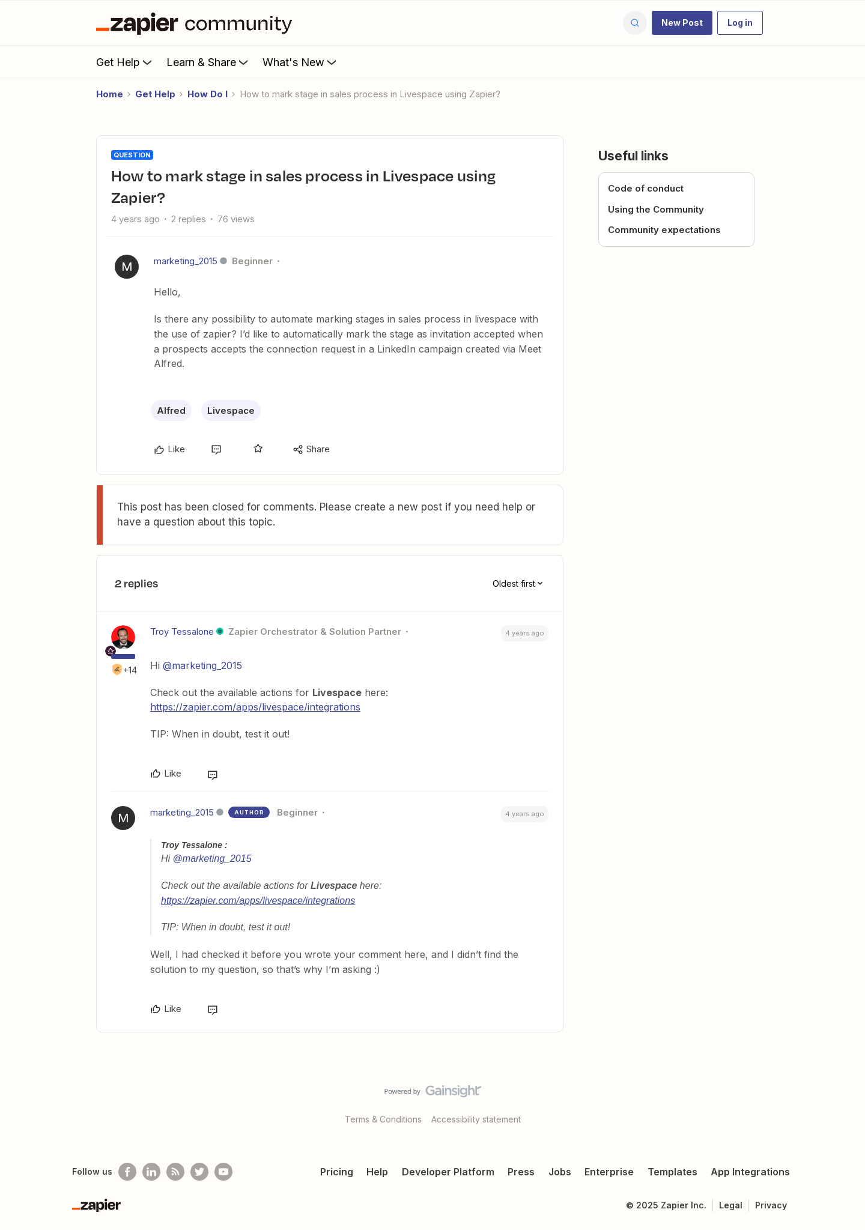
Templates (672, 1172)
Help (377, 1172)
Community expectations (664, 229)
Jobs (559, 1172)
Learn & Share (208, 62)
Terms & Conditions (383, 1119)
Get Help (125, 62)
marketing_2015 (185, 261)
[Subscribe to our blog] (175, 1172)
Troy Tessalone (182, 631)
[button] (682, 23)
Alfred (171, 410)
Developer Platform (448, 1172)
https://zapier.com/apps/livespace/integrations (255, 707)
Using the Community (656, 209)
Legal (730, 1205)
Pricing (336, 1172)
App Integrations (750, 1172)
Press (521, 1172)
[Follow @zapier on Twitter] (199, 1172)
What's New (301, 62)
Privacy (771, 1205)
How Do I (207, 94)
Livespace (231, 410)
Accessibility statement (476, 1119)
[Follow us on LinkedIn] (151, 1172)
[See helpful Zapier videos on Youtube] (223, 1172)
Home (109, 94)
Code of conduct (646, 188)
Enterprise (609, 1172)
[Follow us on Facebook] (127, 1172)
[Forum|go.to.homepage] (197, 23)
